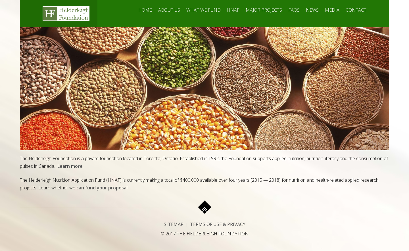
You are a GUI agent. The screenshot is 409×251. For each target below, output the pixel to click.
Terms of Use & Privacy (217, 224)
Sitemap (173, 224)
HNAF (233, 10)
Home (145, 10)
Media (332, 10)
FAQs (294, 10)
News (312, 10)
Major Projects (264, 10)
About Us (169, 10)
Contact (356, 10)
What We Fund (203, 10)
